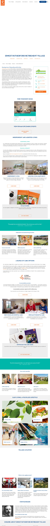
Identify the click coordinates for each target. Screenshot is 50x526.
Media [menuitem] (3, 485)
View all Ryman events (25, 95)
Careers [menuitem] (3, 482)
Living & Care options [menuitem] (38, 485)
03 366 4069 (27, 483)
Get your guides (40, 148)
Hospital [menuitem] (31, 21)
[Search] (25, 500)
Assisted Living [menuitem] (19, 21)
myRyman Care (24, 201)
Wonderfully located (5, 31)
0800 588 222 (23, 482)
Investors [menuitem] (3, 484)
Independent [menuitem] (12, 21)
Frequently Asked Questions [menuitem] (7, 487)
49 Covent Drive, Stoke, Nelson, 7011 (41, 40)
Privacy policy (29, 523)
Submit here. (28, 470)
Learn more (9, 148)
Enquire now (40, 54)
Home (3, 26)
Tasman (13, 26)
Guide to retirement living (41, 50)
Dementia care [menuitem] (37, 21)
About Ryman (25, 1)
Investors (31, 1)
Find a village (11, 1)
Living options (18, 1)
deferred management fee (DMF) (16, 116)
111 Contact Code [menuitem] (5, 489)
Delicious (4, 202)
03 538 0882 (42, 46)
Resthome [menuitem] (26, 21)
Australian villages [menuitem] (37, 484)
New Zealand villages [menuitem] (38, 482)
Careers (35, 1)
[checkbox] (25, 454)
